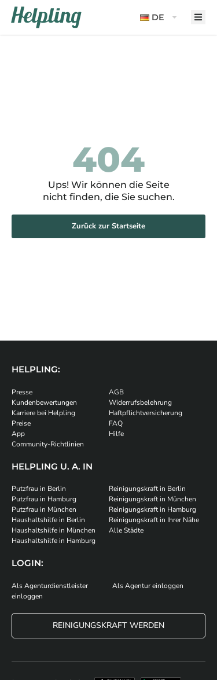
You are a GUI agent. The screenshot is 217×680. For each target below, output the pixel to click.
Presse (22, 392)
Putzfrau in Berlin (39, 488)
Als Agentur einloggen (147, 585)
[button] (159, 18)
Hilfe (116, 433)
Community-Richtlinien (48, 444)
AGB (116, 392)
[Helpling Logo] (46, 17)
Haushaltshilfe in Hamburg (53, 540)
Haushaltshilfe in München (53, 530)
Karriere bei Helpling (43, 412)
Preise (21, 423)
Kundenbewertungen (44, 402)
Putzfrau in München (44, 509)
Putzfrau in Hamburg (44, 499)
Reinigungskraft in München (152, 499)
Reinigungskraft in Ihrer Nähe (154, 519)
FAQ (116, 423)
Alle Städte (126, 530)
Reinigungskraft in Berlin (147, 488)
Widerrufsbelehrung (140, 402)
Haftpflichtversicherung (145, 412)
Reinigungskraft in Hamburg (152, 509)
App (18, 433)
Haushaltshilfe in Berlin (48, 519)
